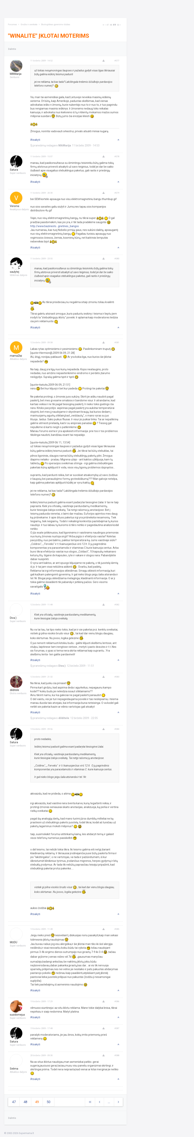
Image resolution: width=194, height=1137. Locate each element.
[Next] (103, 25)
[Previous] (105, 25)
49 (114, 24)
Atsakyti (35, 139)
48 (111, 25)
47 (107, 25)
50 (118, 25)
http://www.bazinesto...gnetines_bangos (54, 226)
